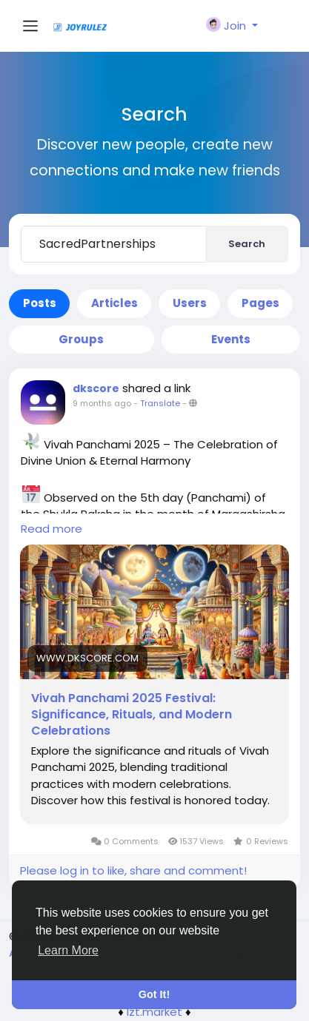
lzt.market (154, 1012)
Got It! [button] (154, 994)
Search (246, 244)
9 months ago (102, 403)
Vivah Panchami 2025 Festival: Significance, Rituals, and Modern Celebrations (131, 714)
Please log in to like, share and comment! (133, 870)
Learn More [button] (68, 950)
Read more (51, 528)
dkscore (96, 388)
